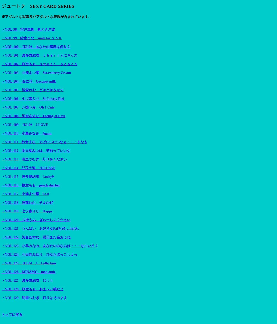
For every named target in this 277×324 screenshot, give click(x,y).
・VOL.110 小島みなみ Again (26, 133)
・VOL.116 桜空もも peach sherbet (31, 185)
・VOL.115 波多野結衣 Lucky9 (28, 177)
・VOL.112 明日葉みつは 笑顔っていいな (36, 151)
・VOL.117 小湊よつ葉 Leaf (25, 194)
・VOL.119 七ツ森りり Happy (27, 211)
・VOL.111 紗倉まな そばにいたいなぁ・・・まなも (44, 142)
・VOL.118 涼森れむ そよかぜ (27, 203)
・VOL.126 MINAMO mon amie (29, 272)
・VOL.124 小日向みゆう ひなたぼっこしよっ (39, 254)
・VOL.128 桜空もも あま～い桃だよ (32, 289)
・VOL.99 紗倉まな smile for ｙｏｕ (32, 38)
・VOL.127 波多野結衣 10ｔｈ (27, 280)
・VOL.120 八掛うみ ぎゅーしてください (36, 220)
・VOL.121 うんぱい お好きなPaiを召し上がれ (40, 228)
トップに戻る (12, 314)
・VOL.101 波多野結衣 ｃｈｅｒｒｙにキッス (39, 55)
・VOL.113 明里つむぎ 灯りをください (34, 159)
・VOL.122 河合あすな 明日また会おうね (36, 237)
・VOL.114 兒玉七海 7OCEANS (28, 168)
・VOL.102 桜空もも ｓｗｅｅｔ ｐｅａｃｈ (39, 64)
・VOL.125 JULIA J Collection (29, 263)
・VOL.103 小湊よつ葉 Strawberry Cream (36, 73)
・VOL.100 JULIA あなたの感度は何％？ (36, 47)
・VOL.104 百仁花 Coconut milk (29, 81)
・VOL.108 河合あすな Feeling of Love (33, 116)
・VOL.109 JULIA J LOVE (25, 125)
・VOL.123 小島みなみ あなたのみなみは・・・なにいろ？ (50, 246)
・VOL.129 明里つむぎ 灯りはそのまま (34, 298)
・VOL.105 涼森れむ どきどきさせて (32, 90)
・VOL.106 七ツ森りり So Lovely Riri (33, 99)
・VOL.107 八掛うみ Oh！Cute (28, 107)
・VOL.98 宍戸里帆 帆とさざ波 (28, 29)
